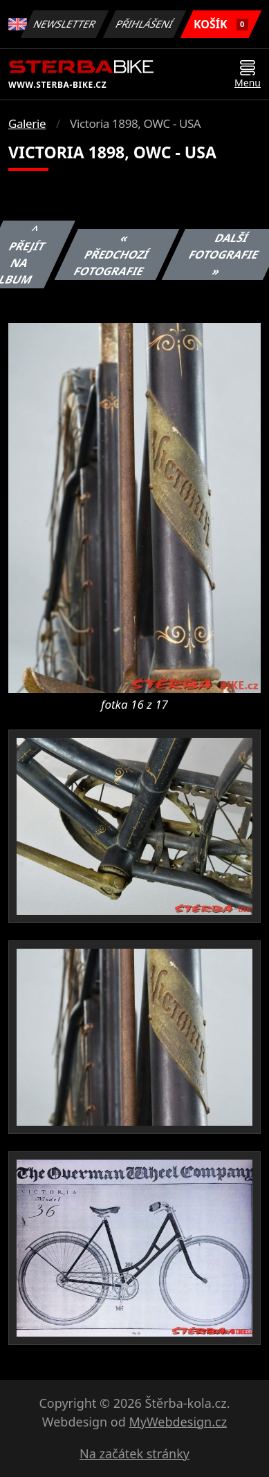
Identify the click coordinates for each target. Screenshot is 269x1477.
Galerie (27, 123)
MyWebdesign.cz (178, 1421)
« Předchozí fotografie (111, 254)
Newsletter (65, 23)
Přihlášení (144, 23)
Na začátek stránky (134, 1453)
